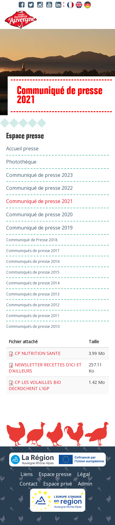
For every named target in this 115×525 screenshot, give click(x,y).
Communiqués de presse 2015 (32, 272)
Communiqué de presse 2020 (39, 214)
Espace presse (25, 136)
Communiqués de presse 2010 (32, 326)
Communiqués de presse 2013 (32, 294)
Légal (83, 474)
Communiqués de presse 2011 (32, 315)
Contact (28, 483)
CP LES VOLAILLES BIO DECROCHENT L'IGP (35, 385)
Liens (27, 474)
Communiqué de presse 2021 (39, 201)
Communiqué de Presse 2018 (31, 239)
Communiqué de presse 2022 (39, 188)
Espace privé (57, 483)
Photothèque (21, 161)
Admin (85, 483)
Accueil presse (22, 148)
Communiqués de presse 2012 (32, 304)
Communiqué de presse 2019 (39, 227)
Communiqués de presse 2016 (32, 261)
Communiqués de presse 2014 (32, 283)
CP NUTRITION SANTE (37, 353)
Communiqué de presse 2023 (39, 175)
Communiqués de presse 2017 (32, 250)
